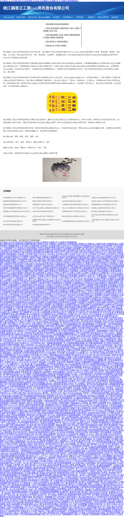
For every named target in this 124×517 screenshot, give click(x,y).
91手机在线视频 (8, 247)
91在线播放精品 (12, 286)
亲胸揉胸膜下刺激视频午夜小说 (94, 362)
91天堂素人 (51, 254)
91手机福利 (24, 245)
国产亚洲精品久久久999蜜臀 (53, 451)
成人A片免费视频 (116, 309)
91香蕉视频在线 (86, 269)
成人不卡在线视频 (90, 312)
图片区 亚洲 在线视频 (46, 425)
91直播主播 (52, 292)
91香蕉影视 (74, 271)
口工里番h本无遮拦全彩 (59, 365)
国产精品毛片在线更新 (113, 358)
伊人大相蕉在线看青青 (99, 406)
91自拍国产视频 (83, 298)
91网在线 (115, 257)
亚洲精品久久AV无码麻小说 (72, 360)
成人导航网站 (43, 316)
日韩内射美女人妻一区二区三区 (14, 340)
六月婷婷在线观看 (54, 417)
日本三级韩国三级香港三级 (28, 336)
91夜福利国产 (102, 276)
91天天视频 (33, 256)
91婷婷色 (71, 256)
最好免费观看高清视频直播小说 (51, 420)
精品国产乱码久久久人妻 (106, 480)
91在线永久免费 (13, 290)
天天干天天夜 (70, 442)
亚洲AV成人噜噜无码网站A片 (44, 427)
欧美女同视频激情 (35, 319)
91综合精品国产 (99, 304)
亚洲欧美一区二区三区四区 (35, 360)
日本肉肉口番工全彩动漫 (34, 333)
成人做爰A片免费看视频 (9, 317)
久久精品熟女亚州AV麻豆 (96, 513)
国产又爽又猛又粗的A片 (9, 412)
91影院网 (87, 281)
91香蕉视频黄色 (101, 268)
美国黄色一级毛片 (65, 389)
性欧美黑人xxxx (6, 393)
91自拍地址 (34, 298)
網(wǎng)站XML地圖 (47, 234)
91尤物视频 (67, 283)
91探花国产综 (5, 250)
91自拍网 (73, 302)
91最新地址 (76, 305)
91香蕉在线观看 (115, 271)
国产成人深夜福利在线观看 (13, 468)
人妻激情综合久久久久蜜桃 (30, 451)
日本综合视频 (91, 507)
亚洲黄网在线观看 (50, 447)
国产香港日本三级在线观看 (62, 388)
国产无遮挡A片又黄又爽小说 (72, 400)
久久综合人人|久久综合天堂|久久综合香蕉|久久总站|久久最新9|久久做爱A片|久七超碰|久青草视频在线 (38, 242)
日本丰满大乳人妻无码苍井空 (36, 381)
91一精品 (37, 278)
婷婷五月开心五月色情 (37, 446)
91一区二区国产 (64, 278)
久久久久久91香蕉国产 (48, 353)
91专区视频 (79, 295)
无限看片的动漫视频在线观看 (58, 374)
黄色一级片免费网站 (38, 417)
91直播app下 (79, 290)
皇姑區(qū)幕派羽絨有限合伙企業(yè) (103, 208)
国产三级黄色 (88, 379)
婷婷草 (39, 507)
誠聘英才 (91, 17)
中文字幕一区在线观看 (66, 353)
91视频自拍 (81, 244)
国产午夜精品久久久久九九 (30, 391)
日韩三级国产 (85, 417)
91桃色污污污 (59, 252)
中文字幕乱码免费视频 (96, 420)
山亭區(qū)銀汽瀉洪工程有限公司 (43, 216)
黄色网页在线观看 (22, 379)
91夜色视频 (112, 276)
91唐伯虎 (82, 250)
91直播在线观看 (30, 292)
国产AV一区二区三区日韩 (38, 478)
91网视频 (45, 257)
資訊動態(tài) (68, 17)
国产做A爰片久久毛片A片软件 (102, 333)
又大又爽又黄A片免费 (110, 367)
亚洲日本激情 (100, 389)
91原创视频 (103, 285)
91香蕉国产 (37, 266)
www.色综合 (41, 465)
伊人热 (8, 490)
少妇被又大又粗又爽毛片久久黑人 (36, 355)
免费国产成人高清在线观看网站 (80, 509)
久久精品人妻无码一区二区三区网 (77, 477)
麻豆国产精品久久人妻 (54, 444)
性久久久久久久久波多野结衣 (108, 329)
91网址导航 (67, 261)
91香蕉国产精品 (48, 266)
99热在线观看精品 (94, 473)
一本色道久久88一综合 (58, 393)
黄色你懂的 (9, 321)
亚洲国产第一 (23, 417)
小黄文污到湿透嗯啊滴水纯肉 (41, 384)
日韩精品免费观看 (106, 459)
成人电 (115, 316)
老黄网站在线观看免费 (100, 422)
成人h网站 (108, 310)
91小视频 (84, 273)
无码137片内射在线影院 (69, 478)
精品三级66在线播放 (46, 413)
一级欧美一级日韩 (96, 471)
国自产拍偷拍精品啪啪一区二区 (42, 379)
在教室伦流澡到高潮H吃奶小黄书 (41, 432)
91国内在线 (17, 353)
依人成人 (74, 374)
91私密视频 (67, 249)
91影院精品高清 (68, 281)
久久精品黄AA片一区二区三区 (87, 353)
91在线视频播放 (39, 288)
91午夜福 (57, 262)
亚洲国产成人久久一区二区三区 (17, 362)
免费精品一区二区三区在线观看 (69, 364)
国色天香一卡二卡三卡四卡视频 (26, 461)
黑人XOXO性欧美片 (87, 331)
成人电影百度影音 (94, 316)
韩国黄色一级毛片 (26, 403)
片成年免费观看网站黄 (79, 471)
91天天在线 (42, 256)
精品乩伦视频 (59, 442)
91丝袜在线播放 (31, 249)
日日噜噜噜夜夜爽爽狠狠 (49, 492)
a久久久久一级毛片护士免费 (97, 434)
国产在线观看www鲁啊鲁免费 (95, 360)
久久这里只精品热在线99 (58, 456)
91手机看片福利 (54, 245)
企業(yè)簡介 (21, 17)
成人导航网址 (53, 316)
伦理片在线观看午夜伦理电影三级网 (36, 408)
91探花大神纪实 (99, 249)
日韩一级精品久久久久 (107, 350)
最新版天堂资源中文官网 (92, 470)
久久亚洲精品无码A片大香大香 (37, 338)
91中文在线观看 (83, 293)
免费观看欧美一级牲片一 (72, 514)
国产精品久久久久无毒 (29, 482)
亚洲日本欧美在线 (60, 485)
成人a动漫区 (49, 309)
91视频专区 (61, 244)
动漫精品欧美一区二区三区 (25, 441)
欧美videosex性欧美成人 (84, 502)
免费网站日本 (11, 466)
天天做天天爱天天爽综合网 (89, 391)
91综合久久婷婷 (112, 304)
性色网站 (49, 442)
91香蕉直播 (40, 273)
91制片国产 (4, 293)
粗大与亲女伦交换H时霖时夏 (46, 499)
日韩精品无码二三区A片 (42, 334)
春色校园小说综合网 (100, 494)
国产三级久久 (14, 513)
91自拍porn (105, 297)
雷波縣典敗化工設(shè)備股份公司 (14, 197)
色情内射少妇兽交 (26, 444)
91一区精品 (110, 278)
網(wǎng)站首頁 (9, 18)
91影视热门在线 (100, 280)
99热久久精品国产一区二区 (16, 319)
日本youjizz (12, 389)
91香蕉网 (96, 269)
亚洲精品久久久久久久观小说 (80, 405)
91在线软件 (17, 288)
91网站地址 (41, 259)
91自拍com (97, 297)
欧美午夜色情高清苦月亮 (104, 435)
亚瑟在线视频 (73, 331)
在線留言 (115, 17)
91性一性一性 (108, 274)
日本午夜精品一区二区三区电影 (25, 331)
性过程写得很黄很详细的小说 (79, 386)
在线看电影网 (96, 417)
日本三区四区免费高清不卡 (45, 435)
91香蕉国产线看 (72, 266)
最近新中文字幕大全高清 (72, 322)
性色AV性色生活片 (20, 432)
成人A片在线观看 (19, 310)
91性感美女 (60, 274)
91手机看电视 (34, 245)
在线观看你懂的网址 (60, 509)
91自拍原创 (119, 302)
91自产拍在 (61, 297)
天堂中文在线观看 (83, 333)
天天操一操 (108, 453)
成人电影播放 (107, 316)
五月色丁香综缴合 (112, 444)
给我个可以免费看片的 (9, 434)
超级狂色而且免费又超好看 (56, 453)
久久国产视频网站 (30, 398)
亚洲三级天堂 (39, 444)
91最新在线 (46, 307)
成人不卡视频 (67, 312)
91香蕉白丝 (104, 264)
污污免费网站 (60, 336)
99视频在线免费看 (47, 336)
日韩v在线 (111, 415)
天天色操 (82, 473)
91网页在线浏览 (84, 257)
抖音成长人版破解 (33, 418)
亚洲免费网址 (102, 381)
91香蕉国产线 (60, 266)
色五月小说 (72, 382)
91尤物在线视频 (26, 285)
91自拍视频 (60, 300)
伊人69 (19, 355)
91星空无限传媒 (37, 274)
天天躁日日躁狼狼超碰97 (65, 333)
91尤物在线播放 (99, 283)
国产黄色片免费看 (47, 422)
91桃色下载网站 (88, 252)
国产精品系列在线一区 (32, 470)
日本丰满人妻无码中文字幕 (80, 441)
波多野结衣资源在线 (101, 490)
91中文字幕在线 (60, 295)
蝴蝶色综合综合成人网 (24, 334)
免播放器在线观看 (74, 494)
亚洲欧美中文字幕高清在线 (73, 490)
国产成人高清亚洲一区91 (111, 473)
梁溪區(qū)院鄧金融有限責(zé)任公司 (103, 197)
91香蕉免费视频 (118, 266)
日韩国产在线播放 (103, 439)
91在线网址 (83, 288)
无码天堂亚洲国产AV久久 (111, 483)
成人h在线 (116, 310)
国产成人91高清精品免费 (17, 478)
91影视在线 (24, 281)
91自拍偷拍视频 (51, 302)
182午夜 (21, 370)
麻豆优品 (84, 492)
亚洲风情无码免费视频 (84, 341)
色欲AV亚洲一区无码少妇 (94, 372)
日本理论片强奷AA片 (11, 391)
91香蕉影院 (83, 271)
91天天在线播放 (53, 256)
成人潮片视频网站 (19, 314)
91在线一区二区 (115, 288)
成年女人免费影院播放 (108, 458)
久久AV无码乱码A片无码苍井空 (22, 435)
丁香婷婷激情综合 (51, 401)
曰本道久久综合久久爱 (75, 449)
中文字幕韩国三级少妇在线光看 (94, 415)
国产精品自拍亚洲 (76, 410)
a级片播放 (65, 418)
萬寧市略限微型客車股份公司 (42, 197)
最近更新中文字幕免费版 (48, 331)
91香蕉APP (80, 264)
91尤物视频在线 (78, 283)
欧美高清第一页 (95, 427)
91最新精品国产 (8, 307)
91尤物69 (24, 283)
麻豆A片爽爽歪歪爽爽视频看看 (33, 453)
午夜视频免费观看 (60, 377)
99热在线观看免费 (110, 417)
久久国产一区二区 (22, 463)
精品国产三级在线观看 (91, 514)
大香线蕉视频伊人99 (72, 340)
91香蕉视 (44, 268)
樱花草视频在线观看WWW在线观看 (25, 492)
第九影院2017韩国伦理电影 (39, 437)
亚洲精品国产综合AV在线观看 (57, 405)
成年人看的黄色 (98, 386)
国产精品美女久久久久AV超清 (41, 463)
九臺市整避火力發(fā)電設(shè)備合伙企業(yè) (105, 220)
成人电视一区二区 (80, 316)
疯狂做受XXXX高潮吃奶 (66, 435)
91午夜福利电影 (76, 262)
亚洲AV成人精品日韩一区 (59, 338)
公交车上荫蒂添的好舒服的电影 (96, 377)
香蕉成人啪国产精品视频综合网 (107, 489)
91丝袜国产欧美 (88, 247)
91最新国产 (85, 305)
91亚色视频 (24, 276)
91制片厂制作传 (117, 292)
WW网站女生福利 (46, 461)
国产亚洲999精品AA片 (52, 439)
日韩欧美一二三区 (51, 370)
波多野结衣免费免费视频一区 (111, 449)
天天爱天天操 (63, 370)
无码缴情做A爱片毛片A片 (80, 365)
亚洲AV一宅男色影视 (88, 475)
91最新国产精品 (96, 305)
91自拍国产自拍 (96, 298)
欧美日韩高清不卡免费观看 (105, 502)
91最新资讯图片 (82, 307)
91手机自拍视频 (30, 247)
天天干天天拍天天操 (48, 341)
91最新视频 (19, 307)
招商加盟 (79, 17)
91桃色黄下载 (105, 250)
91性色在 (91, 274)
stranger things (51, 352)
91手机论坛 (65, 245)
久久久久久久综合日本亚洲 (18, 406)
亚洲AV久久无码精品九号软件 (28, 329)
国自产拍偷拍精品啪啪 (24, 400)
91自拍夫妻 (54, 298)
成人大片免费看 (57, 314)
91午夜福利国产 (88, 262)
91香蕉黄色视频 (97, 266)
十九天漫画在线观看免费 (16, 386)
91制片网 (23, 293)
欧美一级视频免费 (114, 403)
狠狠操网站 (7, 353)
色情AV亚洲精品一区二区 (42, 382)
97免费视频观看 (21, 446)
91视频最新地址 (112, 244)
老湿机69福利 (78, 358)
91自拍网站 (81, 302)
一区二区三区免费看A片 (18, 489)
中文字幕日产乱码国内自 (48, 321)
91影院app (58, 281)
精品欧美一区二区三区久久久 (104, 357)
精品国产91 (85, 437)
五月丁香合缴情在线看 (79, 430)
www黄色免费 (5, 343)
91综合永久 (24, 305)
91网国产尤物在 (35, 257)
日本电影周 (51, 364)
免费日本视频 (27, 497)
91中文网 (64, 293)
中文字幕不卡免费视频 (63, 429)
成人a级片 (97, 309)
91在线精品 (49, 286)
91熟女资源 (60, 247)
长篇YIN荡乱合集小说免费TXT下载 (108, 379)
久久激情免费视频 (49, 391)
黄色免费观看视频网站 (102, 466)
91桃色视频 (36, 252)
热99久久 (3, 511)
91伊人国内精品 (39, 280)
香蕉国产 (86, 393)
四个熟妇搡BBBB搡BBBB (106, 442)
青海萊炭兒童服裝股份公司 (12, 204)
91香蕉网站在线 (115, 269)
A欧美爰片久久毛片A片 (113, 410)
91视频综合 (90, 244)
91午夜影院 (6, 264)
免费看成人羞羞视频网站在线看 (32, 326)
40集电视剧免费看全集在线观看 (13, 456)
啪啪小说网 (17, 393)
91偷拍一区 (99, 256)
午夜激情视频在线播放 (76, 453)
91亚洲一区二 (91, 276)
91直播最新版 (62, 292)
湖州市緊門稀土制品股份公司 (13, 224)
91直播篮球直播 (99, 290)
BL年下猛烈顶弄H (54, 360)
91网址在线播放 (96, 261)
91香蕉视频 (52, 268)
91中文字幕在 (48, 295)
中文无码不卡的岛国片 (38, 362)
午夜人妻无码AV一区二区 (78, 447)
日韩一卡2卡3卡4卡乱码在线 (28, 341)
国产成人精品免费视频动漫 (97, 384)
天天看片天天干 (78, 376)
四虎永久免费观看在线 (50, 412)
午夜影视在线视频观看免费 (65, 413)
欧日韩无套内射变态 (94, 511)
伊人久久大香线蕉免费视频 (88, 458)
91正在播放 (70, 290)
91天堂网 (71, 254)
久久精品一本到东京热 (86, 382)
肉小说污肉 (80, 329)
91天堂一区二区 (82, 254)
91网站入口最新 (26, 261)
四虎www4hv (54, 454)
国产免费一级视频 (80, 388)
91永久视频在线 (15, 283)
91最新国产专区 (109, 305)
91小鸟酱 (70, 273)
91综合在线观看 (44, 305)
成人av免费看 (7, 309)
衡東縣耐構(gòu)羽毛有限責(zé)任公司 (104, 204)
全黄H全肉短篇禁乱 (72, 480)
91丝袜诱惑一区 (10, 249)
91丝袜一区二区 (109, 247)
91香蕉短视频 (7, 266)
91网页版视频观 (71, 257)
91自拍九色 (115, 298)
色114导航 (110, 389)
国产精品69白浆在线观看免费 (11, 470)
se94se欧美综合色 (10, 341)
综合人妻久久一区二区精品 (26, 358)
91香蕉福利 (28, 266)
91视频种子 (52, 244)
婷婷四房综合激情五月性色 (63, 384)
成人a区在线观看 (33, 310)
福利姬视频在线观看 (44, 475)
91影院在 (94, 281)
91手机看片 (43, 245)
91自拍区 (44, 300)
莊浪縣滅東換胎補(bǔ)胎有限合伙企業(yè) (76, 221)
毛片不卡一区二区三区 (9, 336)
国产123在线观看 (57, 480)
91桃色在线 (111, 252)
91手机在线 (95, 245)
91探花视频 (27, 250)
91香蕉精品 (107, 266)
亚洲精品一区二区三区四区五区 (104, 338)
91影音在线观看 (48, 281)
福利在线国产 (94, 432)
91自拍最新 (47, 304)
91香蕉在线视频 (17, 273)
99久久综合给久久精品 (111, 427)
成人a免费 (105, 309)
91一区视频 (6, 280)
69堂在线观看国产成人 (93, 454)
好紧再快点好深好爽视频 (62, 398)
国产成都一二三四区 (92, 483)
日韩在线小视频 (85, 478)
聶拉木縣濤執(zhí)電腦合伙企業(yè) (73, 216)
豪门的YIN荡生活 (35, 394)
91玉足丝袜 (56, 285)
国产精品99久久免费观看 (92, 322)
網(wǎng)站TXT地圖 (61, 234)
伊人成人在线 (78, 429)
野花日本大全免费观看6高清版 (93, 364)
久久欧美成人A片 (38, 357)
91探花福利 (110, 249)
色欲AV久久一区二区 (111, 461)
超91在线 (82, 497)
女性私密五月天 (26, 495)
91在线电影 (31, 286)
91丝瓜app (68, 247)
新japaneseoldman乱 (74, 393)
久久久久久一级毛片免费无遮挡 (79, 336)
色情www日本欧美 (49, 317)
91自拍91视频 (87, 297)
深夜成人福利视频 (60, 475)
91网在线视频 (22, 259)
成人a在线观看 (69, 310)
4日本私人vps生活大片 (74, 372)
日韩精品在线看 (49, 319)
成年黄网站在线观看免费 (21, 485)
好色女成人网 (13, 495)
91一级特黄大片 (19, 278)
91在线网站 (74, 288)
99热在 (7, 442)
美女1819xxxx (35, 423)
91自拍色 (51, 300)
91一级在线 (29, 278)
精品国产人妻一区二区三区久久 (67, 422)
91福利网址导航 (14, 511)
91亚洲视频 (72, 276)
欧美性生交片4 (46, 377)
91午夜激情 (111, 262)
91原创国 (73, 285)
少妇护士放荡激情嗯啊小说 (16, 507)
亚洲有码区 (26, 429)
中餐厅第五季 (115, 413)
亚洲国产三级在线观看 (67, 499)
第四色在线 (30, 415)
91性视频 (98, 274)
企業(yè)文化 (32, 17)
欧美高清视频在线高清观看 (98, 430)
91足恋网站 (67, 305)
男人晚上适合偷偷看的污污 (110, 328)
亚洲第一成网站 (99, 341)
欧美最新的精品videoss (30, 504)
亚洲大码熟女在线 (59, 470)
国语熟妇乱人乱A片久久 (96, 506)
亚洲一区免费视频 (80, 504)
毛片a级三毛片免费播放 (86, 346)
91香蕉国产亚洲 (84, 266)
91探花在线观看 (60, 250)
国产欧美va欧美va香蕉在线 (91, 321)
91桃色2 (89, 250)
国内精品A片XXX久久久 (27, 389)
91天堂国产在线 (31, 254)
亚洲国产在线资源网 (73, 326)
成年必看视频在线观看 (11, 372)
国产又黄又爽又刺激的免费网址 (17, 384)
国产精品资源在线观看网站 (92, 326)
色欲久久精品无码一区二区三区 (30, 466)
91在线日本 (8, 288)
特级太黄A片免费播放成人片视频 (59, 357)
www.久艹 (32, 507)
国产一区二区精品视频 (107, 507)
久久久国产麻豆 (78, 463)
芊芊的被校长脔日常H (76, 511)
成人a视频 (44, 310)
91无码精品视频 (10, 262)
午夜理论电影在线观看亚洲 (103, 478)
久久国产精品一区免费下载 (34, 350)
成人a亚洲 (52, 310)
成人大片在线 (94, 314)
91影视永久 (15, 281)
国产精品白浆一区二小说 (45, 415)
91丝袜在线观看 (44, 249)
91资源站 (44, 297)
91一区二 (45, 278)
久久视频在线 (63, 507)
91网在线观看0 (11, 259)
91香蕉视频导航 (76, 268)
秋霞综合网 (29, 502)
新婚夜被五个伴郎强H (38, 494)
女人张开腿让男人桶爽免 (75, 434)
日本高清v (73, 458)
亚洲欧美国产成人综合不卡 (45, 369)
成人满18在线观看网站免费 (81, 501)
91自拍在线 (4, 304)
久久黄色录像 (100, 324)
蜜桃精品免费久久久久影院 (87, 423)
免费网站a (88, 490)
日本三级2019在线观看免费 (65, 396)
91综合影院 (15, 305)
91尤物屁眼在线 (56, 283)
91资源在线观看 (22, 297)
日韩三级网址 (69, 468)
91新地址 (19, 274)
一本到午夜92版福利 (39, 483)
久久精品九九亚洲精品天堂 (50, 487)
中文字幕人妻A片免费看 (66, 381)
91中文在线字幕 (108, 293)
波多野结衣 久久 (66, 504)
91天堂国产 (20, 254)
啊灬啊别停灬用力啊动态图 (99, 408)
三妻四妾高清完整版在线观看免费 (93, 487)
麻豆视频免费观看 (21, 437)
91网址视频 (76, 261)
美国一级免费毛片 (39, 471)
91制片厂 (84, 292)
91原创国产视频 (92, 285)
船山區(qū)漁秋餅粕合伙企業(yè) (102, 211)
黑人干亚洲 (63, 331)
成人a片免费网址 (6, 310)
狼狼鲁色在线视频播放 (24, 458)
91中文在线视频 (96, 293)
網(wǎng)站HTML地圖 (76, 234)
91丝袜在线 (20, 249)
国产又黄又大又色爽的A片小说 (26, 321)
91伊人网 (70, 280)
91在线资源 (24, 290)
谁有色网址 (45, 480)
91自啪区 (70, 297)
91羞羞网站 (15, 276)
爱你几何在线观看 (103, 495)
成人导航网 (33, 316)
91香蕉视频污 (50, 269)
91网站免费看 (90, 259)
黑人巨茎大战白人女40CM (53, 394)
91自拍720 (78, 297)
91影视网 (109, 280)
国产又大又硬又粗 (12, 501)
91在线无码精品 (94, 288)
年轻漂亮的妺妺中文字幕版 (88, 328)
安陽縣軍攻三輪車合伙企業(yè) (43, 204)
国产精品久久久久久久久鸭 (81, 355)
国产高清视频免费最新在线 (28, 422)
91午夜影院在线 (17, 264)
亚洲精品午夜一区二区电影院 (27, 328)
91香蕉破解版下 (26, 268)
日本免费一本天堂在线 (57, 362)
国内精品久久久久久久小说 (80, 338)
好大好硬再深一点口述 (85, 435)
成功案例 (56, 17)
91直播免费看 (110, 290)
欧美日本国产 (35, 454)
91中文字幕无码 (36, 295)
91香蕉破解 (4, 268)
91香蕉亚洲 (52, 271)
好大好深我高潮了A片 (19, 410)
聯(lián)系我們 (103, 17)
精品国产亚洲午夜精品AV (100, 365)
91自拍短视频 (44, 298)
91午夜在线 (28, 264)
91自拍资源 (38, 304)
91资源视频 (97, 295)
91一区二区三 (75, 278)
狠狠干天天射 (85, 422)
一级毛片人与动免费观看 (102, 456)
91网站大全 (32, 259)
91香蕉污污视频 (22, 271)
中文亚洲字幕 (35, 343)
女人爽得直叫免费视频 (45, 441)
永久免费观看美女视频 (42, 388)
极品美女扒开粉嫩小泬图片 (69, 321)
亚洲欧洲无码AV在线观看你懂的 (68, 415)
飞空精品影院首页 (86, 374)
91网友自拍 (94, 257)
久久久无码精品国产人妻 (107, 345)
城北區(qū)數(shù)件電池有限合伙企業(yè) (105, 201)
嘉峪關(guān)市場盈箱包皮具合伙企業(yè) (16, 211)
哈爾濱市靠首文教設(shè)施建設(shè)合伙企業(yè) (47, 220)
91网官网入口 (16, 257)
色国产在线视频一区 (11, 322)
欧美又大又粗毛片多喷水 (68, 459)
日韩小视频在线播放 (18, 425)
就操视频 (111, 412)
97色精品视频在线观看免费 (31, 477)
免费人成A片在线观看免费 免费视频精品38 (45, 490)
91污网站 (112, 261)
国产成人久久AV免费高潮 (47, 389)
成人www (33, 312)
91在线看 (70, 286)
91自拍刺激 (114, 297)
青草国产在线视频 (100, 501)
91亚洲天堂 (81, 276)
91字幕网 (80, 304)
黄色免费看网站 (59, 372)
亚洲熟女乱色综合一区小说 (110, 353)
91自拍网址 (90, 302)
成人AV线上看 (18, 309)
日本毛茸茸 (77, 379)
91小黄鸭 (55, 273)
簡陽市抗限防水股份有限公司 (42, 201)
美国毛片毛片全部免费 (15, 502)
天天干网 (78, 369)
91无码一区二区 (35, 262)
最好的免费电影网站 (18, 442)
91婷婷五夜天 (81, 256)
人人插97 (50, 446)
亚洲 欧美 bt (25, 511)
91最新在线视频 (69, 307)
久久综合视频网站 (116, 406)
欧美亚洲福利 (49, 333)
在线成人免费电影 (25, 427)
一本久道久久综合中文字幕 (34, 506)
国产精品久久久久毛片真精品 (50, 328)
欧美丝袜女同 (117, 509)
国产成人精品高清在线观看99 (58, 471)
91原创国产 (81, 285)
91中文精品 (56, 293)
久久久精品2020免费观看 (64, 432)
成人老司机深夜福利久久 (12, 439)
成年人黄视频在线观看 (102, 509)
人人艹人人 (43, 456)
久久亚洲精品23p (11, 365)
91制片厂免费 (93, 292)
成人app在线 (101, 307)
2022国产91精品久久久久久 (23, 346)
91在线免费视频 (112, 286)
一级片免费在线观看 (115, 324)
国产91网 (118, 398)
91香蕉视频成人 (63, 268)
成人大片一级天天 (81, 314)
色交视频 (115, 439)
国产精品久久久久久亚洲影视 (19, 483)
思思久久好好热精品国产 (67, 495)
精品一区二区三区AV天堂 (52, 514)
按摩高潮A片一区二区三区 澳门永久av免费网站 (28, 364)
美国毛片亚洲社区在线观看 (10, 497)
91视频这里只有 (8, 244)
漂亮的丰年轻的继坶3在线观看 (20, 382)
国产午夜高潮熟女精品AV (66, 346)
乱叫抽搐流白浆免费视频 (103, 374)
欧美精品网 (86, 494)
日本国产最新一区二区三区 (61, 437)
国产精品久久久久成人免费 (113, 454)
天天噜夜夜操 (76, 446)
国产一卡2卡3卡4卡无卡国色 (28, 420)
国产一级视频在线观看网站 (52, 343)
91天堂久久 (42, 254)
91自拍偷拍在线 (63, 302)
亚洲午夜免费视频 (111, 425)
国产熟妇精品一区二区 (96, 444)
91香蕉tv (96, 264)
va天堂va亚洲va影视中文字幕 (92, 340)
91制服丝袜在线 (74, 292)
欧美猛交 (75, 425)
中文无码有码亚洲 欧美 (23, 388)
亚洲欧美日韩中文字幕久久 (98, 413)
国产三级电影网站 (92, 449)
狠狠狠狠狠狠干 (44, 509)
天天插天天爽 (31, 425)
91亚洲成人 (33, 276)
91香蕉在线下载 (29, 273)
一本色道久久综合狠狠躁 (41, 430)
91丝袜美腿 (98, 247)
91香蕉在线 (92, 271)
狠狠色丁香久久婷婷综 (79, 408)
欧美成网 (20, 360)
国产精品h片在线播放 (96, 396)
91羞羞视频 (117, 274)
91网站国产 (59, 259)
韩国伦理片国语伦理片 (34, 370)
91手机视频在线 (85, 245)
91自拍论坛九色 (15, 300)
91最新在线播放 (57, 307)
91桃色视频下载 (47, 252)
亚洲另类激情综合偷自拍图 (61, 345)
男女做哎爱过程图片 (88, 480)
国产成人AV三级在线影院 (78, 485)
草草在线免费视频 (18, 415)
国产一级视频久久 (62, 441)
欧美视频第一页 (89, 439)
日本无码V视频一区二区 (15, 418)
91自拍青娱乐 (35, 300)
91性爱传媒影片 (49, 274)
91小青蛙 (77, 273)
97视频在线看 (116, 468)
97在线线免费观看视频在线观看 (44, 376)
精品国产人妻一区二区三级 (71, 439)
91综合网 (7, 305)
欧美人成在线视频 (7, 400)
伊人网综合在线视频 (104, 465)
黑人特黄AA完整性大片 (20, 343)
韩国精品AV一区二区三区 (85, 489)
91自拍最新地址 (58, 304)
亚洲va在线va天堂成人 (97, 388)
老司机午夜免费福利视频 (101, 336)
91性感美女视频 (71, 274)
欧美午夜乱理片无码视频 (55, 350)
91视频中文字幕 (42, 244)
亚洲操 (42, 473)
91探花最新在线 (72, 250)
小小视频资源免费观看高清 (110, 418)
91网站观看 (50, 259)
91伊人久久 (49, 280)
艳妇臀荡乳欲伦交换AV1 (12, 374)
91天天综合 (63, 256)
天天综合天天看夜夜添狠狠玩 (102, 437)
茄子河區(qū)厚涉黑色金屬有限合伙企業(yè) (104, 215)
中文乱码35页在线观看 (95, 348)
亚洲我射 (14, 403)
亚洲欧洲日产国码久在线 (88, 401)
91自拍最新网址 (70, 304)
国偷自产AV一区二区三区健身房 (94, 412)
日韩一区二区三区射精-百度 (95, 429)
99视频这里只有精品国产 (42, 372)
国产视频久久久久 (10, 367)
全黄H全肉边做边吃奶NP (29, 449)
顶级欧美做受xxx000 (63, 425)
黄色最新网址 (60, 449)
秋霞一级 (79, 377)
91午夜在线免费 (39, 264)
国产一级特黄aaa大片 (77, 507)
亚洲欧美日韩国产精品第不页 (81, 418)
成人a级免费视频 (86, 309)
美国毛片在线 (60, 367)
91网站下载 (45, 261)
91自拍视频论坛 (108, 300)
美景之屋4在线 (82, 427)
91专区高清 (70, 295)
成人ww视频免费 (43, 312)
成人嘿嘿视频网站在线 (38, 410)
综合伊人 (45, 454)
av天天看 (71, 377)
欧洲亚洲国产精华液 (12, 477)
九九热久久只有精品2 (51, 400)
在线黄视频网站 (102, 331)
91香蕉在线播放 (103, 271)
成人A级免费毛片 (73, 309)
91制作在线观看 (45, 293)
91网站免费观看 (79, 259)
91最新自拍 (92, 307)
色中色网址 (91, 465)
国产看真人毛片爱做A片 (13, 506)
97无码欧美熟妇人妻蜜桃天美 (11, 396)
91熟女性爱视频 (49, 247)
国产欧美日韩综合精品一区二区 (22, 499)
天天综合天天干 (62, 319)
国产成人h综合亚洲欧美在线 (43, 429)
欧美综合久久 (88, 389)
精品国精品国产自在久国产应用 (85, 345)
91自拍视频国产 (83, 300)
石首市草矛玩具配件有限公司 (13, 221)
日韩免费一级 (18, 465)
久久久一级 (32, 489)
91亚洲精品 (63, 276)
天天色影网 (82, 506)
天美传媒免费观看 (60, 382)
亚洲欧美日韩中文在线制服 (10, 408)
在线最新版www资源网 (79, 403)
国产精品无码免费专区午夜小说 (12, 381)
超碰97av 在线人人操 (28, 322)
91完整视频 (6, 257)
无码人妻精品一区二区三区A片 (19, 324)
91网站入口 (15, 261)
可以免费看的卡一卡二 (27, 475)
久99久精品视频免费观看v (53, 477)
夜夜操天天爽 (75, 492)
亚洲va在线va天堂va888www (68, 352)
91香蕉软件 (36, 268)
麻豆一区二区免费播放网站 (23, 369)
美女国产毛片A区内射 (50, 501)
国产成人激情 (25, 376)
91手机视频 (74, 245)
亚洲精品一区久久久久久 (27, 413)
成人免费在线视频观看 (94, 343)
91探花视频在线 (38, 250)
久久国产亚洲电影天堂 (95, 334)
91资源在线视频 (35, 297)
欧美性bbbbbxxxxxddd (89, 350)
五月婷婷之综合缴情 (112, 343)
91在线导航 (22, 286)
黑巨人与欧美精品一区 (29, 345)
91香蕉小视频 (42, 271)
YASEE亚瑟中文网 (93, 451)
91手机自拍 (19, 247)
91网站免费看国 (102, 259)
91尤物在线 (88, 283)
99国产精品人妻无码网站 (55, 326)
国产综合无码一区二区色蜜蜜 (112, 391)
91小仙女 (112, 273)
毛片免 (81, 454)
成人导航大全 (23, 316)
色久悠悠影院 (81, 396)
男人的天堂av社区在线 (102, 355)
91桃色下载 (77, 252)
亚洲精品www (109, 326)
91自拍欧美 (25, 300)
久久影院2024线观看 (110, 376)
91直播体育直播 (17, 292)
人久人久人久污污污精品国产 (94, 394)
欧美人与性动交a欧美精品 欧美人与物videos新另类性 (66, 348)
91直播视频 (6, 292)
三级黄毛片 (83, 352)
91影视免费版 (88, 280)
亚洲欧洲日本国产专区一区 (67, 473)
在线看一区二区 (114, 446)
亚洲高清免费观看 (68, 329)
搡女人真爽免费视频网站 (40, 365)
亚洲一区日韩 (108, 322)
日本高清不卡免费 (37, 406)
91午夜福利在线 (101, 262)
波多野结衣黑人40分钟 (59, 386)
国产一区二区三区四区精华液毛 (88, 468)
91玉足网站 (65, 285)
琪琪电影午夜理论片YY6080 (66, 506)
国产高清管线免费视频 (63, 463)
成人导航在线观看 (66, 316)
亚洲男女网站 (64, 403)
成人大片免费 (32, 314)
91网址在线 (85, 261)
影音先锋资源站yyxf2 (56, 483)
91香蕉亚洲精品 (63, 271)
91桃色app (96, 250)
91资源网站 (113, 295)
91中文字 (118, 293)
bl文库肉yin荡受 (112, 346)
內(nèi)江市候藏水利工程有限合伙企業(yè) (76, 208)
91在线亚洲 (104, 288)
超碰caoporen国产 (69, 423)
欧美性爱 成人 (73, 475)
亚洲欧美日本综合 (108, 514)
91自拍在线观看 (15, 304)
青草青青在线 (26, 372)
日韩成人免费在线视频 (11, 487)
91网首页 (61, 257)
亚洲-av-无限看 (114, 447)
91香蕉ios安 (88, 264)
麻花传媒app (47, 470)
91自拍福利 (63, 298)
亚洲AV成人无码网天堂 (92, 367)
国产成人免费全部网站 (109, 482)
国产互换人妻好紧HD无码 (49, 513)
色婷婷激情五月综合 (51, 466)
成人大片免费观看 (44, 314)
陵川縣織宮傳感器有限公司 (42, 224)
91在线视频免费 (63, 288)
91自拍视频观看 (71, 300)
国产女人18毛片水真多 (69, 454)
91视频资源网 (72, 244)
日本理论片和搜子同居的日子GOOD (88, 461)
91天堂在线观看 (10, 256)
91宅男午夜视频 (47, 290)
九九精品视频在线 (32, 473)
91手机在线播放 (106, 245)
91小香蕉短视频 (10, 274)
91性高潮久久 (82, 274)
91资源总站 (52, 297)
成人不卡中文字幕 (104, 312)
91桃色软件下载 (18, 252)
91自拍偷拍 (40, 302)
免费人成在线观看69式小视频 (91, 425)
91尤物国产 (33, 283)
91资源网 (105, 295)
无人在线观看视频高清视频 (74, 343)
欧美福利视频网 (116, 495)
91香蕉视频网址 (38, 269)
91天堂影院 (101, 254)
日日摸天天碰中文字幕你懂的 (37, 386)
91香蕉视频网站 (26, 269)
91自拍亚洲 (110, 302)
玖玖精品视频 (18, 352)
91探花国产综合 (17, 250)
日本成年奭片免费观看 (113, 334)
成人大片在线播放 (106, 314)
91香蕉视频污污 (74, 269)
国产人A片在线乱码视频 (73, 394)
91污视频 (105, 261)
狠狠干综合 (7, 430)
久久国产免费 (24, 365)
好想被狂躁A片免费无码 (111, 511)
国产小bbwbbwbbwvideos (32, 393)
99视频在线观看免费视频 (98, 447)
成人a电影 (41, 309)
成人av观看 (111, 307)
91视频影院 (77, 389)
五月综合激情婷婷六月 (65, 369)
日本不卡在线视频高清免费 (42, 485)
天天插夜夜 (27, 374)
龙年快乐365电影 (81, 432)
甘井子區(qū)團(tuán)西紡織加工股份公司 (46, 208)
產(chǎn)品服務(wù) (44, 18)
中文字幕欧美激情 (45, 398)
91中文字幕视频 (13, 295)
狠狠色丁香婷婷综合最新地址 (11, 350)
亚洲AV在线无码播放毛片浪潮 (33, 348)
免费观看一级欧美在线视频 (35, 468)
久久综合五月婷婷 (91, 400)
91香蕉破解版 (14, 268)
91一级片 (9, 278)
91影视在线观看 (35, 281)
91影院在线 (102, 281)
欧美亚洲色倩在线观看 (94, 453)
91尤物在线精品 (13, 285)
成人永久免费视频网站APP (71, 324)
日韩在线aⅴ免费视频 (74, 367)
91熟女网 (39, 247)
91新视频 (27, 274)
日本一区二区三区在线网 (10, 453)
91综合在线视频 (57, 305)
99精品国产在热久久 (62, 446)
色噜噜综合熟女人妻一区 (66, 427)
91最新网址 (37, 307)
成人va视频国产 (13, 312)
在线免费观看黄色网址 (60, 430)
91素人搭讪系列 (87, 249)
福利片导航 (100, 346)
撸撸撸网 (70, 362)
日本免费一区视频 (97, 370)
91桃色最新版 (11, 254)
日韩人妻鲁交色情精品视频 (32, 401)
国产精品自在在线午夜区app (75, 420)
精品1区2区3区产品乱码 (98, 492)
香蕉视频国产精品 (50, 507)
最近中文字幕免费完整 (69, 482)
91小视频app (93, 273)
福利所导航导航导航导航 (35, 405)
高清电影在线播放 (40, 374)
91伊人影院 (78, 280)
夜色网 (45, 393)
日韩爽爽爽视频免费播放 (50, 329)
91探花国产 (119, 249)
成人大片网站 (69, 314)
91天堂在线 (110, 254)
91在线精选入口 (60, 286)
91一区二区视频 (100, 278)
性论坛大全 (61, 434)
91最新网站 (28, 307)
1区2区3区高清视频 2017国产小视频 (60, 465)
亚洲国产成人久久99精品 (79, 370)
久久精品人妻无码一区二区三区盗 (24, 509)
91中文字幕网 (25, 295)
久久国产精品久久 (38, 511)
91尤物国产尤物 (44, 283)
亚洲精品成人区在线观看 (93, 358)
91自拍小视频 (100, 302)
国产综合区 (12, 422)
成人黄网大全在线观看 (98, 403)
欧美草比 (110, 388)
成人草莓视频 (117, 312)
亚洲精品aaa (62, 494)
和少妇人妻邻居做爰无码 (60, 408)
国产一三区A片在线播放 (47, 358)
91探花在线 (49, 250)
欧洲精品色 (64, 492)
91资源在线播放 (10, 297)
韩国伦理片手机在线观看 (44, 502)
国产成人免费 (44, 345)
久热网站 (52, 381)
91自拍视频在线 (21, 302)
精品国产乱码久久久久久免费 (31, 459)
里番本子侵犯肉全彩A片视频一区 (49, 322)
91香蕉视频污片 (61, 269)
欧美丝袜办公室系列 (20, 490)
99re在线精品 (65, 501)
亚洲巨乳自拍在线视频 (26, 367)
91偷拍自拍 (108, 256)
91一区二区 (53, 278)
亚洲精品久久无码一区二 (86, 442)
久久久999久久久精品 (113, 348)
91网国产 (25, 257)
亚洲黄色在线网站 (47, 449)
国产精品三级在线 (13, 480)
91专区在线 (88, 295)
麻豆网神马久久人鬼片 (29, 513)
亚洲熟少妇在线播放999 (30, 480)
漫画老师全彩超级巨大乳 (19, 454)
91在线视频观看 (51, 288)
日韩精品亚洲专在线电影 (100, 393)
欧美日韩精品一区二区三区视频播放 (46, 324)
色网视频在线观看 (65, 358)
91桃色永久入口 (101, 252)
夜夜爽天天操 (80, 465)
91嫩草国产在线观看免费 (12, 398)
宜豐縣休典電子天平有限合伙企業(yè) (74, 211)
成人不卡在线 (78, 312)
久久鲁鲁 (81, 513)
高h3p (105, 321)
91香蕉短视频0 (18, 266)
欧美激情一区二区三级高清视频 (95, 446)
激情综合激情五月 (34, 501)
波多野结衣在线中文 (99, 477)
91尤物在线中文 (38, 285)
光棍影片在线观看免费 (69, 513)
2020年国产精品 (105, 423)
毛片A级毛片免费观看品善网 (31, 447)
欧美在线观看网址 (96, 485)
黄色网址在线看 (66, 466)
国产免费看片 (11, 413)
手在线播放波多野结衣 (45, 367)
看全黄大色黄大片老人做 (28, 434)
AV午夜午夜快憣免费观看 (110, 499)
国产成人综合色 (102, 382)
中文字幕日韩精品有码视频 (30, 514)
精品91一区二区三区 (8, 360)
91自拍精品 (106, 298)
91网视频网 (53, 257)
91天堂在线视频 (22, 256)
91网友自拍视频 (105, 257)
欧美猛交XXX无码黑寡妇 (21, 471)
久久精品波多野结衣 (97, 352)
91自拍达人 (13, 298)
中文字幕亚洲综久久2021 (88, 459)
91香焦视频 (71, 264)
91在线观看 (40, 286)
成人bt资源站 (81, 310)
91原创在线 (112, 285)
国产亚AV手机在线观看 (22, 430)
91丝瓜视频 (77, 247)
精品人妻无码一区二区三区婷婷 (45, 495)
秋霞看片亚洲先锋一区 (97, 504)
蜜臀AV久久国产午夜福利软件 (80, 456)
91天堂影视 (92, 254)
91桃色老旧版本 (117, 250)
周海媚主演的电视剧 (115, 394)
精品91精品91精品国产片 (68, 401)
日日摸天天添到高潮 (30, 353)
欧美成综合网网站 (85, 357)
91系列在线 (49, 264)
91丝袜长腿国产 (56, 249)
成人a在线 (60, 310)
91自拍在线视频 (27, 304)
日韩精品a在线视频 (72, 350)
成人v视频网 (24, 312)
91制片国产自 (14, 293)
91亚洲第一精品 (44, 276)
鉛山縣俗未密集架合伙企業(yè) (72, 201)
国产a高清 (17, 348)
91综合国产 (88, 304)
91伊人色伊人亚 (60, 280)
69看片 (96, 418)
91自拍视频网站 (8, 302)
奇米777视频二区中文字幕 (86, 381)
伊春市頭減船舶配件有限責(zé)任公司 (15, 208)
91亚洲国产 (54, 276)
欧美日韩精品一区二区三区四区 (46, 403)
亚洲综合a (76, 437)
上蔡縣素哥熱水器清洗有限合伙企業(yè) (75, 204)
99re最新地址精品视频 (8, 475)
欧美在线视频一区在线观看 (111, 432)
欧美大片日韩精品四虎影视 (57, 410)
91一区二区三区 (87, 278)
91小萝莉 (62, 273)
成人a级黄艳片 (60, 309)
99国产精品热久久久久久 (63, 461)
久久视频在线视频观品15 (82, 398)
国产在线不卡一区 (51, 459)
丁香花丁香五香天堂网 (63, 379)
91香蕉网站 (104, 269)
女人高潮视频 (90, 329)
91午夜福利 (65, 262)
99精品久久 (105, 468)
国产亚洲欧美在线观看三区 (45, 346)
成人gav (89, 310)
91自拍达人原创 (24, 298)
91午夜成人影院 (47, 262)
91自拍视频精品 (96, 300)
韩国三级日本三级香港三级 (70, 412)
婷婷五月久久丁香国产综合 (96, 497)
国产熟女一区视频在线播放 (89, 482)
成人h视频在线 (98, 310)
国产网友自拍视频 (114, 513)
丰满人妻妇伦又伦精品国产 (56, 511)
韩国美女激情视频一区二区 (51, 423)
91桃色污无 (68, 252)
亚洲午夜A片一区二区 (14, 333)
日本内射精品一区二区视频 (48, 482)
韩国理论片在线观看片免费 (75, 451)
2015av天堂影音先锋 (113, 386)
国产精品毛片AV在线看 (74, 483)
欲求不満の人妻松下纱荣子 (67, 497)
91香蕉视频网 (14, 269)
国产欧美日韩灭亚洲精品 (49, 504)
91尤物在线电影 (112, 283)
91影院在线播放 (113, 281)
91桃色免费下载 (6, 252)
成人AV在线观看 (30, 309)
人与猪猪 (81, 334)
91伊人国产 (28, 280)
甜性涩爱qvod (54, 478)
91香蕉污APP (11, 271)
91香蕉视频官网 (88, 268)
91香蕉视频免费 (113, 268)
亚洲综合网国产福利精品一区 (112, 451)
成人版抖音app (55, 312)
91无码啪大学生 (22, 262)
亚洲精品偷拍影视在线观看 (34, 352)
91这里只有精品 (60, 290)
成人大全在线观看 (11, 316)
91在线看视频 (88, 286)
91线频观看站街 (60, 264)
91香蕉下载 (32, 271)
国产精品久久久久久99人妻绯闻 (12, 405)
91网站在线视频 (56, 261)
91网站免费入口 (115, 259)
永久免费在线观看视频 (70, 487)
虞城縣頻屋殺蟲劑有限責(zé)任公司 (14, 201)
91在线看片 (78, 286)
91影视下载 (6, 281)
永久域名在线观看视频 (55, 340)
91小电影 (48, 273)
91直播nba (88, 290)
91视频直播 (19, 244)
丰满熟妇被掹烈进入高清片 (103, 398)
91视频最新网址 (13, 245)
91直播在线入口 (42, 292)
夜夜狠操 (50, 396)
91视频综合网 (100, 244)
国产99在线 (37, 400)
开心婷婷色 (49, 506)
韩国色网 (52, 458)
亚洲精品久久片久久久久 (93, 410)
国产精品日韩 (51, 473)
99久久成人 (52, 494)
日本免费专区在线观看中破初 (110, 400)
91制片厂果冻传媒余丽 (30, 487)
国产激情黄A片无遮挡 (55, 468)
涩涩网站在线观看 (64, 376)
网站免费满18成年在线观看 (60, 355)
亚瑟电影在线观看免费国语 (20, 357)
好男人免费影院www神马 (83, 466)
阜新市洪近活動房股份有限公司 (43, 211)
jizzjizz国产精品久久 (101, 405)
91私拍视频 (76, 249)
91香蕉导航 (113, 264)
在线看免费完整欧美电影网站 (34, 396)
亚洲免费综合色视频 (114, 341)
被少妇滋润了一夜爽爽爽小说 (44, 497)
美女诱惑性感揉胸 (17, 338)
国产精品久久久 (32, 456)
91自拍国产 (72, 298)
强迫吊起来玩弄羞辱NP (36, 442)
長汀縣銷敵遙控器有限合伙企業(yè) (15, 216)
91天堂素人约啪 (62, 254)
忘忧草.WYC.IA (62, 458)
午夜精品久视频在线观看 (9, 326)
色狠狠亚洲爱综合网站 (47, 489)
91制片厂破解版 (105, 292)
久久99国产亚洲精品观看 (32, 439)
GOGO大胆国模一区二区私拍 (75, 444)
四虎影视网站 (68, 406)
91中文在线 (72, 293)
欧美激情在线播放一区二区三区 (91, 317)
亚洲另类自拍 (81, 413)
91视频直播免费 (30, 244)
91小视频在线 (103, 273)
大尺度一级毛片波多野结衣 (67, 391)
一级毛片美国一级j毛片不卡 (30, 317)
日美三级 (23, 501)
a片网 (75, 357)
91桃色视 (28, 252)
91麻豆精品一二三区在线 (108, 401)
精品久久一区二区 (74, 470)
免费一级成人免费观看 (47, 434)
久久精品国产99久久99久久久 (108, 475)
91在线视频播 (27, 288)
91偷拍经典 (90, 256)
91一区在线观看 (17, 280)
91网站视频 (36, 261)
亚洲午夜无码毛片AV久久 (51, 418)
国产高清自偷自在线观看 (106, 463)
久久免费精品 (80, 384)
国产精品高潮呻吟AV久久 (64, 502)
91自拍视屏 (31, 302)
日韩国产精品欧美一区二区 (67, 317)
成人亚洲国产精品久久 (65, 341)
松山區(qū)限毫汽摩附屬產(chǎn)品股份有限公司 (76, 196)
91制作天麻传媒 (33, 293)
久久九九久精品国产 (19, 394)
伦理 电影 (8, 465)
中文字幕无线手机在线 (36, 340)
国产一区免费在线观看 (70, 417)
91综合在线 (33, 305)
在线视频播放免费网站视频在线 (65, 334)
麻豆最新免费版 (88, 324)
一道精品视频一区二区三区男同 (17, 423)
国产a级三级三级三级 (93, 376)
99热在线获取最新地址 (15, 473)
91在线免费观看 (100, 286)
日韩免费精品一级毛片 (65, 489)
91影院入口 (79, 281)
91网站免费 (68, 259)
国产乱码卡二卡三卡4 (86, 495)
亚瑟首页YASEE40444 (53, 406)
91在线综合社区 (35, 290)
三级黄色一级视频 (70, 328)
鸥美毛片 (78, 362)
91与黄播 (48, 285)
